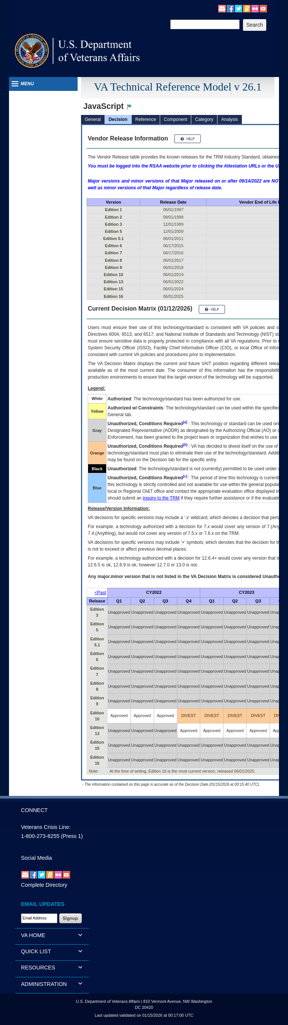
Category (204, 119)
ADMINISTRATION (44, 984)
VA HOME (33, 935)
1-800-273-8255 (40, 836)
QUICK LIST (36, 951)
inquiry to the (161, 498)
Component (175, 119)
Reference (145, 119)
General (93, 119)
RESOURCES (38, 968)
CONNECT (34, 810)
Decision (118, 119)
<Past (100, 592)
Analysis (229, 119)
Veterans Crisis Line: (45, 827)
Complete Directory (44, 885)
